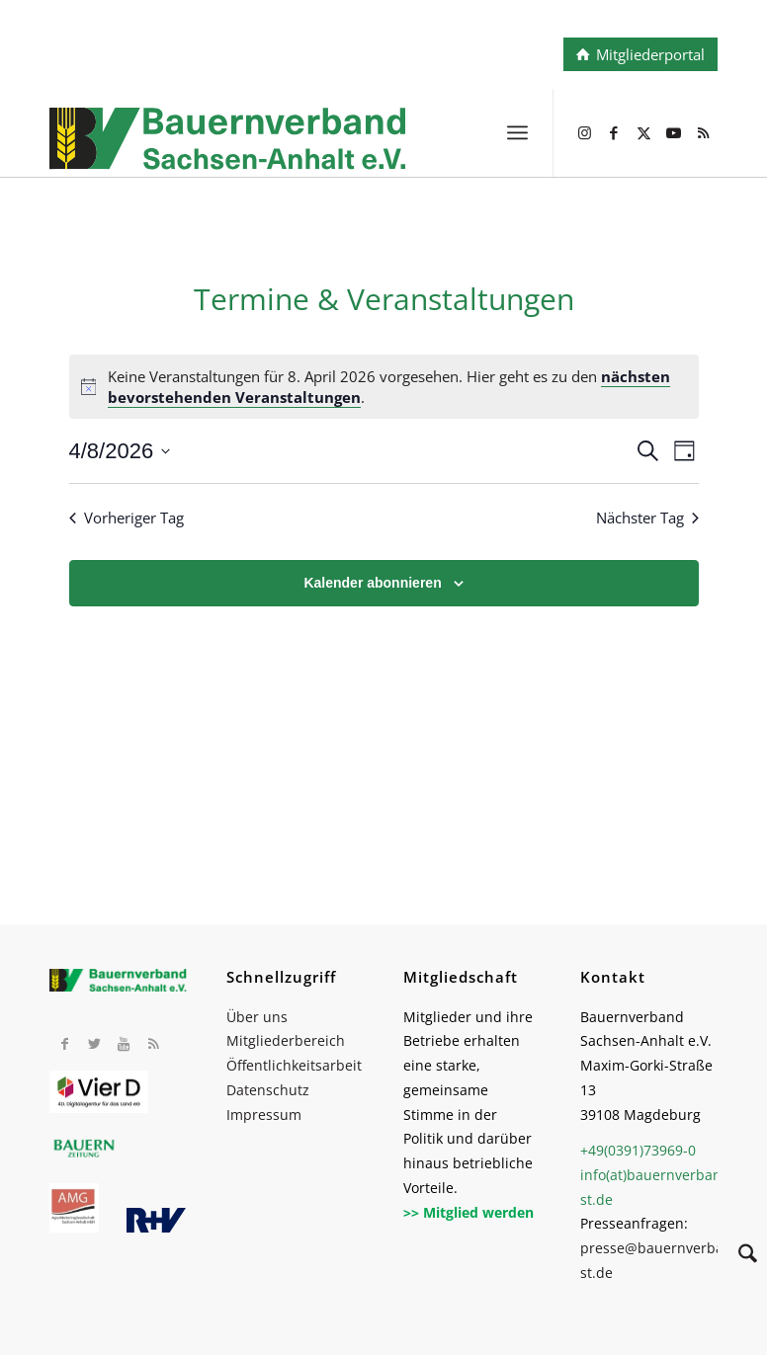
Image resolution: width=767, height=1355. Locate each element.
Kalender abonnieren (372, 583)
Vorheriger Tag (126, 517)
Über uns (257, 1016)
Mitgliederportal (650, 54)
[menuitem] (517, 132)
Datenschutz (267, 1089)
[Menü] (517, 132)
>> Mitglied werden (468, 1212)
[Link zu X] (643, 132)
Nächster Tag (647, 517)
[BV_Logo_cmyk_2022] (316, 152)
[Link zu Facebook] (614, 132)
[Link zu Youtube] (673, 132)
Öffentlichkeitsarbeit (294, 1065)
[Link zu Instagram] (584, 132)
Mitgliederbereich (285, 1040)
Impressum (263, 1114)
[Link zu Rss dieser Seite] (703, 132)
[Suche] (738, 1256)
